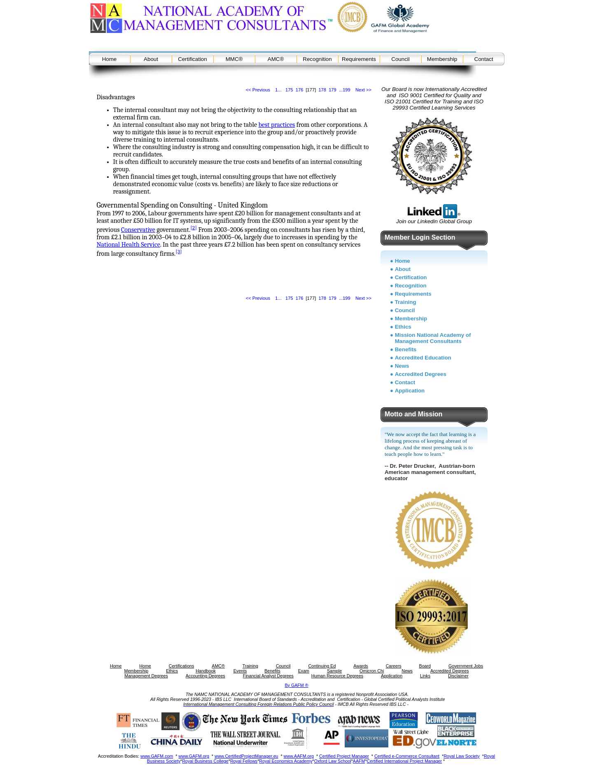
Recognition (317, 59)
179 (332, 89)
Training (405, 302)
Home (109, 59)
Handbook (206, 670)
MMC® (234, 59)
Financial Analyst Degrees (268, 675)
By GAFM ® (296, 685)
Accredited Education (423, 358)
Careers (394, 665)
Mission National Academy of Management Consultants (433, 338)
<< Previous (258, 89)
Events (240, 670)
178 (322, 89)
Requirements (359, 59)
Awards (360, 665)
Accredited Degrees (420, 374)
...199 (344, 89)
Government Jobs (465, 665)
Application (410, 391)
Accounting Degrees (205, 675)
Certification (192, 59)
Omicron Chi (372, 670)
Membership (442, 59)
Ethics (403, 327)
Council (400, 59)
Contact (483, 59)
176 (300, 89)
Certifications (181, 665)
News (402, 366)
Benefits (406, 349)
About (151, 59)
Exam (303, 670)
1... (278, 89)
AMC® (276, 59)
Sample (334, 670)
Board (425, 665)
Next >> (363, 89)
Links (425, 675)
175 (289, 89)
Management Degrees (146, 675)
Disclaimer (458, 675)
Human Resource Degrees (337, 675)
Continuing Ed (322, 665)
